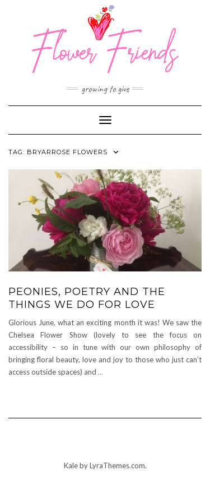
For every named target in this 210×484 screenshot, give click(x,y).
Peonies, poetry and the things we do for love (86, 298)
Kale (71, 465)
